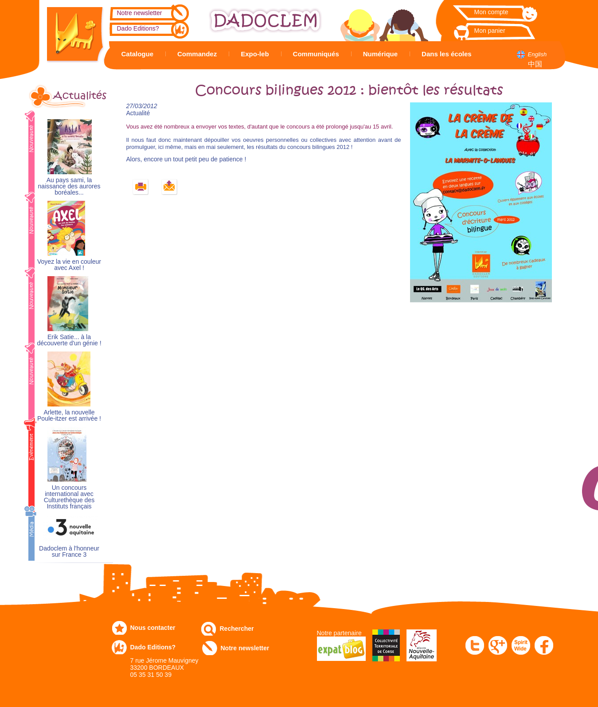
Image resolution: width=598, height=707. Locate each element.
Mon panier (489, 30)
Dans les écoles (447, 54)
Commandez (197, 54)
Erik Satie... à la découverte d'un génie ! (69, 340)
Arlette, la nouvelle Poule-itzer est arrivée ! (69, 415)
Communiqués (316, 54)
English (537, 54)
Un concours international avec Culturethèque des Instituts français (69, 497)
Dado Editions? (138, 28)
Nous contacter (153, 627)
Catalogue (137, 54)
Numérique (380, 54)
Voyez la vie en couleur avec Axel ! (69, 264)
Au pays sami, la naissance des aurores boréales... (69, 186)
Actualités (79, 96)
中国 (535, 64)
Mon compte (491, 12)
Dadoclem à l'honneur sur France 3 (69, 551)
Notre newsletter (139, 12)
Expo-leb (255, 54)
